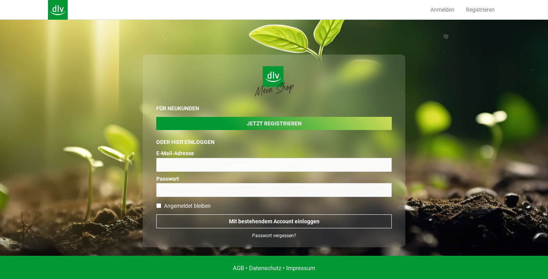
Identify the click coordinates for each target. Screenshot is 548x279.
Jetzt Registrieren (274, 123)
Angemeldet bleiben (183, 206)
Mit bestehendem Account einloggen (274, 221)
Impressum (300, 268)
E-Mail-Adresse (175, 153)
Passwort (167, 179)
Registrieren (480, 10)
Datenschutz (265, 268)
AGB (238, 268)
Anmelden (442, 10)
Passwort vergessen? (274, 235)
